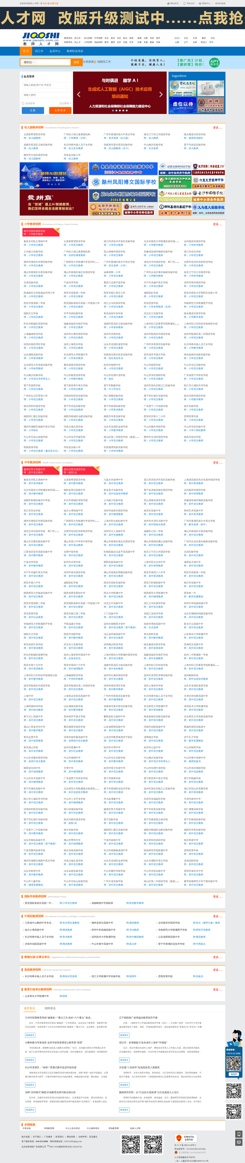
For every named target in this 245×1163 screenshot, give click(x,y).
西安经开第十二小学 (154, 416)
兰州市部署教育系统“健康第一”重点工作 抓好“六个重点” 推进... (58, 1017)
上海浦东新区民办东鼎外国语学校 (202, 479)
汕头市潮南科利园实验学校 (198, 613)
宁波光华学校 (71, 282)
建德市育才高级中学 (34, 469)
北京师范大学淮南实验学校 (38, 365)
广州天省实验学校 (113, 881)
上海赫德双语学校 (33, 334)
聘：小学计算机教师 (195, 430)
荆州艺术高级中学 (193, 510)
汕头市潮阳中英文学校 (156, 860)
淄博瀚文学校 (151, 737)
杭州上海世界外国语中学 (77, 654)
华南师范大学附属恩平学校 (198, 303)
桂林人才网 (135, 1128)
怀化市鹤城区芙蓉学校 (36, 323)
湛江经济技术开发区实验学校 (119, 241)
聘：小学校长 (31, 430)
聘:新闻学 (131, 976)
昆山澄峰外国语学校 (114, 251)
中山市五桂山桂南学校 (36, 437)
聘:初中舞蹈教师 (135, 937)
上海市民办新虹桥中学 (116, 521)
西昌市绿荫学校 (72, 634)
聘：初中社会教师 (33, 617)
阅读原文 (30, 1035)
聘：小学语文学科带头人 (37, 379)
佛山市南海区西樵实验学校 (118, 572)
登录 (45, 3)
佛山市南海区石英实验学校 (38, 272)
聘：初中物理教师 (113, 699)
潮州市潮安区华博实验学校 (38, 262)
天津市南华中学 (192, 799)
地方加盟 (25, 1137)
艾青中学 (68, 768)
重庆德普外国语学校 (74, 365)
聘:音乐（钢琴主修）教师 (206, 923)
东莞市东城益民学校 (154, 799)
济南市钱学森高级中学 (76, 737)
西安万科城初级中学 (154, 582)
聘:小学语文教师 (68, 903)
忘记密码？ (65, 103)
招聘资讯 (68, 42)
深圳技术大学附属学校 (196, 706)
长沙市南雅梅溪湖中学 (116, 850)
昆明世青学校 (191, 416)
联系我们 (60, 1137)
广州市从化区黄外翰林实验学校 (160, 272)
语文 (107, 38)
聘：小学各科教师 (113, 327)
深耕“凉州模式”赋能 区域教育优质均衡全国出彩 (50, 1092)
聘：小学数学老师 (193, 317)
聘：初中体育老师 (153, 648)
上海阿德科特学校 (33, 706)
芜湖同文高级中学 (193, 644)
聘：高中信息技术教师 (116, 493)
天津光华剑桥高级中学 (196, 696)
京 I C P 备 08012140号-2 (185, 1145)
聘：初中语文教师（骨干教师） (121, 627)
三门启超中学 (111, 613)
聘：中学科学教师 (73, 679)
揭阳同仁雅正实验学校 (36, 416)
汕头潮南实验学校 (33, 354)
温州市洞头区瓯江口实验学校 (159, 385)
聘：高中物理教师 (113, 514)
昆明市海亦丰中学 (193, 871)
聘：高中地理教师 (73, 668)
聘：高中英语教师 (73, 761)
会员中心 (55, 51)
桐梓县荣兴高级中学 (74, 490)
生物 (125, 42)
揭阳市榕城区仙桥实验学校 (78, 416)
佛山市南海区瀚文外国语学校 (79, 272)
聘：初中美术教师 (33, 483)
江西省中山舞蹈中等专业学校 (40, 923)
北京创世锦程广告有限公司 (33, 1146)
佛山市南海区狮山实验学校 (158, 541)
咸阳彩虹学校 (151, 293)
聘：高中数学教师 (33, 493)
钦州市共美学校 (72, 562)
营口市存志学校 (192, 251)
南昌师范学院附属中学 (156, 850)
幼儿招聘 (88, 38)
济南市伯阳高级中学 (154, 727)
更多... (212, 42)
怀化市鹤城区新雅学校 (36, 654)
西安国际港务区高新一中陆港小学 (82, 303)
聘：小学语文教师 (33, 245)
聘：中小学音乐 (112, 389)
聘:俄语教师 (132, 923)
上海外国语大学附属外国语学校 (120, 654)
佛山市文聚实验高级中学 (37, 541)
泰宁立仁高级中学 (33, 716)
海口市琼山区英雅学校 (196, 788)
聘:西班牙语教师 (202, 930)
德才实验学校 (191, 406)
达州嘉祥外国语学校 (195, 241)
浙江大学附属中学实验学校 (106, 976)
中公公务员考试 (72, 1128)
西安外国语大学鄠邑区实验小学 (201, 293)
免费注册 (54, 3)
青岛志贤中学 (31, 737)
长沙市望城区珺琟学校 (76, 500)
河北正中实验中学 (113, 603)
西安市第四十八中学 (154, 572)
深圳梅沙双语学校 (113, 644)
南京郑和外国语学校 (34, 406)
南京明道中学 (191, 840)
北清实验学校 (31, 282)
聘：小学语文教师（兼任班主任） (42, 451)
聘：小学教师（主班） (76, 138)
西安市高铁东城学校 (114, 582)
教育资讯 (68, 38)
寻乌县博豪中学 (112, 799)
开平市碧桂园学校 (73, 313)
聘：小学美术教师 (73, 358)
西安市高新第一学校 (74, 293)
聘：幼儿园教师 (32, 138)
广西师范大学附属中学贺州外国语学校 (84, 262)
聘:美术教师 (66, 937)
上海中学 (28, 696)
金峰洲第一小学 (112, 272)
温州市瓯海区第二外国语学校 (199, 334)
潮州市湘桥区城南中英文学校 (39, 426)
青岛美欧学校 (151, 634)
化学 (119, 42)
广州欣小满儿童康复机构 (77, 134)
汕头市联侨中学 (32, 871)
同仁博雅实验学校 (113, 396)
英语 (113, 38)
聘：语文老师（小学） (116, 265)
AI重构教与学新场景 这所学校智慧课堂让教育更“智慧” (54, 1042)
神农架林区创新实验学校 (197, 354)
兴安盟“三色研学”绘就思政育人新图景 (139, 1067)
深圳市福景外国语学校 (116, 510)
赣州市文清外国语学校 (36, 155)
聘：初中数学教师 (73, 483)
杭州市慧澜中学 (72, 747)
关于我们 (37, 1137)
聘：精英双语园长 (193, 138)
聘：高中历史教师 (73, 813)
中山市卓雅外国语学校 (36, 757)
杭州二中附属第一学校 (196, 654)
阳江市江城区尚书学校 (196, 385)
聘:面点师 (131, 944)
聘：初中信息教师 (193, 771)
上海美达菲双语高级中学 (77, 696)
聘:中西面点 (199, 944)
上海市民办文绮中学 (154, 562)
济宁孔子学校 (191, 737)
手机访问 (190, 3)
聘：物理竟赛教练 (33, 885)
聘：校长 (108, 379)
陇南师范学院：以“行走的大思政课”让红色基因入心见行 (149, 1092)
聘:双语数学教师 (135, 903)
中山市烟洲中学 (72, 757)
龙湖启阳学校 (191, 860)
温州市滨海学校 (112, 334)
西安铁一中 (190, 593)
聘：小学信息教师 (73, 409)
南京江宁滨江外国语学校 (157, 134)
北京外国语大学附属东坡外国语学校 (163, 241)
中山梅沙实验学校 (153, 144)
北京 (186, 38)
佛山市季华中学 (72, 840)
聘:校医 (64, 996)
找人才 (77, 42)
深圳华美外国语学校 (195, 282)
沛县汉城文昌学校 (73, 426)
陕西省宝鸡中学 (32, 768)
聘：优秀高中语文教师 (76, 740)
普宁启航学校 (111, 819)
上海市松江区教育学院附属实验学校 (163, 323)
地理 (131, 38)
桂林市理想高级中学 (154, 624)
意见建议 (93, 1137)
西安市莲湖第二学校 (34, 303)
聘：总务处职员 (72, 658)
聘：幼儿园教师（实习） (117, 148)
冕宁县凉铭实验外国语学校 (158, 490)
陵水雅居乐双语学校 (195, 134)
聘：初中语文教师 (153, 483)
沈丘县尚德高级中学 (114, 634)
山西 (177, 42)
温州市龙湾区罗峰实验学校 (158, 675)
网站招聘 (71, 1137)
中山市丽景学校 (152, 365)
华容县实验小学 (72, 155)
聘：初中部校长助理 (154, 524)
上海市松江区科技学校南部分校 (201, 323)
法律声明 (82, 1137)
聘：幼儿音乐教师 (73, 148)
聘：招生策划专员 (113, 358)
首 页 (26, 51)
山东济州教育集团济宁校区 (118, 737)
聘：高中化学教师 (33, 751)
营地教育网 (114, 1128)
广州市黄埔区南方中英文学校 (119, 134)
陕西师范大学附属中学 (156, 593)
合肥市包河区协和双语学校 (198, 262)
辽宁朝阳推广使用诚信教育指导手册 (138, 1017)
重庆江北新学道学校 (114, 282)
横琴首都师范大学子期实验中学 (201, 881)
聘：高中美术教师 (193, 514)
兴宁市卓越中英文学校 (156, 282)
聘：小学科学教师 (193, 245)
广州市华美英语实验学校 (157, 344)
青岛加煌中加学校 (113, 313)
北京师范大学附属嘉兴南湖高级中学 (83, 788)
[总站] (177, 38)
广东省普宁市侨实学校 (196, 375)
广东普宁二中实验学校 (156, 406)
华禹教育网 (49, 1128)
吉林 (195, 42)
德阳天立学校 (31, 313)
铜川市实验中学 (192, 582)
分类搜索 (88, 61)
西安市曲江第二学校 (74, 613)
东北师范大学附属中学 (76, 354)
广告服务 (48, 1137)
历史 (119, 38)
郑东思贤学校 (151, 303)
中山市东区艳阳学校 (154, 375)
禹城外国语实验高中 (195, 727)
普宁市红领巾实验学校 (156, 396)
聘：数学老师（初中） (196, 524)
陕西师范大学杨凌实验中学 (38, 593)
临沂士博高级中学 (73, 510)
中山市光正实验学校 (195, 365)
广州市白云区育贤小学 (36, 396)
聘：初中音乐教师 (73, 596)
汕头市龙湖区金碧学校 (116, 426)
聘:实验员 (198, 976)
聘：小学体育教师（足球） (158, 306)
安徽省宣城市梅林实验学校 (158, 251)
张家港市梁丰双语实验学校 (118, 144)
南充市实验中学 (152, 510)
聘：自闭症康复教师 (74, 255)
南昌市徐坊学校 (192, 437)
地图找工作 (104, 61)
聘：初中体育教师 (193, 493)
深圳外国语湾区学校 (34, 344)
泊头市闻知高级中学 (34, 840)
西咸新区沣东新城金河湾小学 (39, 293)
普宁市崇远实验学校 (195, 144)
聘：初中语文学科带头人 (157, 761)
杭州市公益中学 (152, 747)
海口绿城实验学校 (73, 809)
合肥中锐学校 (71, 552)
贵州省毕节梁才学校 (154, 354)
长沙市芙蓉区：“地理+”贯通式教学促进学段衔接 (50, 1067)
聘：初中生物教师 (153, 658)
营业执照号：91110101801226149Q (190, 1149)
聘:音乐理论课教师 (70, 923)
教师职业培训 (75, 51)
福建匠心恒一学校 (153, 531)
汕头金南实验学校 (73, 871)
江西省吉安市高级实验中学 (38, 552)
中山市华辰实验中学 (195, 426)
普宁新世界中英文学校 (76, 385)
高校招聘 (98, 42)
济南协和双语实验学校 (76, 396)
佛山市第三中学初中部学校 (78, 541)
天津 (195, 38)
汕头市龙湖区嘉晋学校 (116, 344)
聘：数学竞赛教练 (193, 596)
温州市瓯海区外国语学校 (157, 334)
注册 (33, 110)
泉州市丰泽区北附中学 (156, 521)
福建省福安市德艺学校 (76, 323)
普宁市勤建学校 (112, 385)
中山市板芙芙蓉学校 (74, 375)
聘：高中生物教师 (113, 535)
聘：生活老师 (151, 148)
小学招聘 (88, 42)
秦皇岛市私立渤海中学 (36, 241)
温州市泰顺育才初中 (114, 624)
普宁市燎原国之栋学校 (156, 819)
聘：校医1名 (70, 472)
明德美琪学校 (31, 447)
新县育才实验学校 (113, 490)
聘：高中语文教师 (33, 472)
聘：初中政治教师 (33, 710)
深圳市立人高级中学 (114, 531)
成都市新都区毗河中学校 (37, 500)
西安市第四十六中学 (74, 665)
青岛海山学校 (31, 747)
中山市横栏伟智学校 (154, 426)
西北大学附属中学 (113, 593)
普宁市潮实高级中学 (34, 788)
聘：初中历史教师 (193, 751)
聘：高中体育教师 (33, 740)
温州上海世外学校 (73, 344)
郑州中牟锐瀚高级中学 (196, 603)
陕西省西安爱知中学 (74, 593)
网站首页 (174, 3)
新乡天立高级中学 (193, 624)
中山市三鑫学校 (32, 881)
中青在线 (26, 1128)
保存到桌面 (220, 3)
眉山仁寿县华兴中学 (34, 727)
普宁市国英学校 (32, 385)
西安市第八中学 (32, 582)
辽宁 (186, 42)
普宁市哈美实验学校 (154, 809)
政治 (125, 38)
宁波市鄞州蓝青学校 (34, 850)
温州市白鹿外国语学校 (76, 334)
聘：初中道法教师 (73, 545)
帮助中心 (206, 3)
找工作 (77, 38)
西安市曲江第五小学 (114, 293)
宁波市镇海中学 (112, 840)
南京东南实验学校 (73, 850)
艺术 (131, 42)
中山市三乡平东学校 (74, 799)
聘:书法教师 (132, 930)
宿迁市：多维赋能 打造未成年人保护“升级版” (143, 1042)
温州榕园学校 (191, 675)
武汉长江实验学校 (153, 313)
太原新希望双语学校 (34, 134)
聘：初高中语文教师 (34, 761)
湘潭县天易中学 (192, 562)
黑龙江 (204, 42)
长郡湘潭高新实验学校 (116, 447)
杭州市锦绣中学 (112, 365)
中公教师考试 (93, 1128)
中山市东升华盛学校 (74, 437)
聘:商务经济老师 (68, 976)
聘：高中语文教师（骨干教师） (40, 843)
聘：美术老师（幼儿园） (117, 138)
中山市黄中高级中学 (195, 757)
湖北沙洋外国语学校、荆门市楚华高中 (164, 262)
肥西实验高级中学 (113, 562)
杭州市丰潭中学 (112, 747)
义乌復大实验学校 (33, 251)
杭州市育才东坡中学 (114, 768)
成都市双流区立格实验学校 (38, 144)
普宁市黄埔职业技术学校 (117, 788)
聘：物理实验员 (192, 761)
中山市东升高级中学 (34, 778)
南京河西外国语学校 (34, 231)
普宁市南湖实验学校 (114, 406)
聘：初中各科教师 (113, 668)
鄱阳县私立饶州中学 (114, 716)
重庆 (204, 38)
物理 (113, 42)
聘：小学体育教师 (33, 368)
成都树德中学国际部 (102, 903)
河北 (213, 38)
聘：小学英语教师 (33, 358)
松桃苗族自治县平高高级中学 (119, 552)
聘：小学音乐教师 (73, 245)
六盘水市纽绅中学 (113, 479)
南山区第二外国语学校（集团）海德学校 (125, 437)
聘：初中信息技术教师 (196, 679)
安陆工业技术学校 (153, 613)
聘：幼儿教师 (151, 138)
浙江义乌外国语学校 (114, 303)
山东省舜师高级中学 (114, 727)
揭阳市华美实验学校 (114, 416)
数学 (107, 42)
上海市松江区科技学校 (156, 665)
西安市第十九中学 (33, 665)
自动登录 (28, 103)
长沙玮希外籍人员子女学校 (78, 144)
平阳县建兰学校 (72, 624)
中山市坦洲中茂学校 (114, 375)
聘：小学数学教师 (33, 234)
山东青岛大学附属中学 (196, 634)
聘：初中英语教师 (193, 483)
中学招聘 (98, 38)
